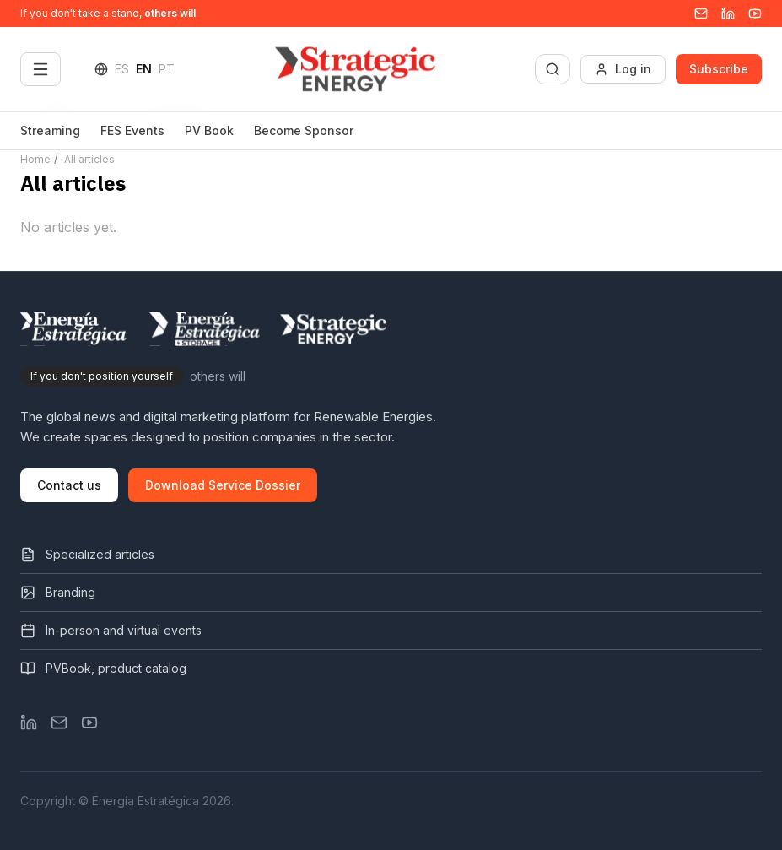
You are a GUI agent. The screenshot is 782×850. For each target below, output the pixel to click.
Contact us (69, 485)
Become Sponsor (303, 130)
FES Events (132, 130)
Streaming (50, 130)
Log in (623, 69)
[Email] (701, 13)
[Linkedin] (728, 13)
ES (122, 69)
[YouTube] (755, 13)
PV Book (209, 130)
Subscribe (718, 69)
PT (167, 69)
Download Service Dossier (222, 485)
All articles (89, 159)
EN (144, 69)
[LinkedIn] (28, 722)
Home (35, 159)
